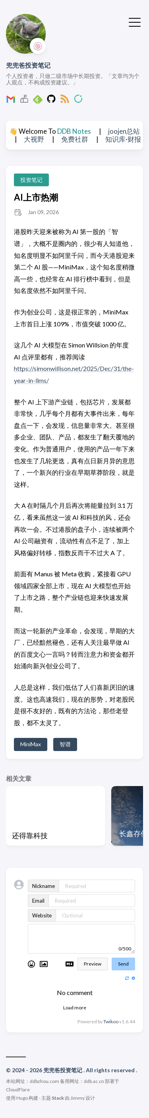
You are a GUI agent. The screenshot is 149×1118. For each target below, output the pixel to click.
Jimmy (77, 1098)
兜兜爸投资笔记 (28, 65)
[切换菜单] (134, 21)
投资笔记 (31, 179)
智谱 (65, 744)
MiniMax (30, 744)
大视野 (34, 139)
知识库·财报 (123, 139)
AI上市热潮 (36, 197)
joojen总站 (124, 131)
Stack (58, 1098)
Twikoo (110, 1021)
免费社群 (74, 139)
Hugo (22, 1098)
